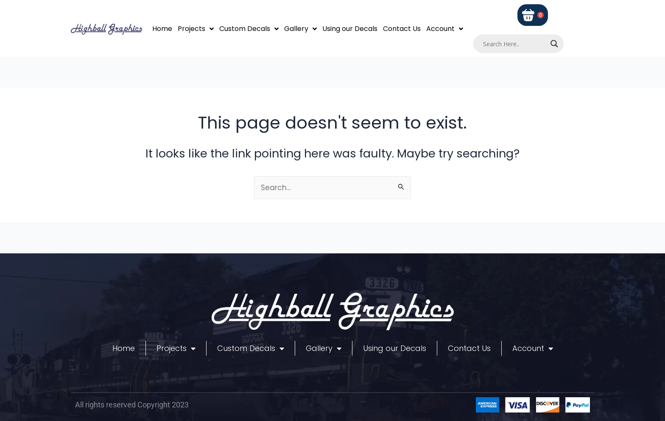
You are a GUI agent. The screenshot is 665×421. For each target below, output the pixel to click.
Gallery (300, 28)
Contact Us (402, 29)
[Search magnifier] (554, 44)
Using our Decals (349, 29)
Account (444, 28)
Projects (196, 28)
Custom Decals (249, 28)
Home (162, 29)
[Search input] (515, 44)
